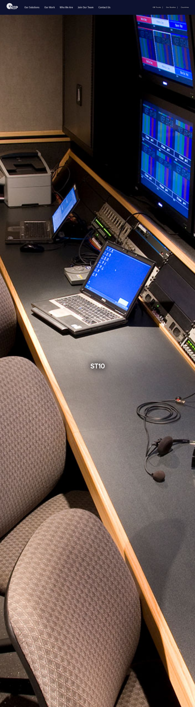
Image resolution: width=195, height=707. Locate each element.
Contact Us (104, 7)
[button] (32, 7)
